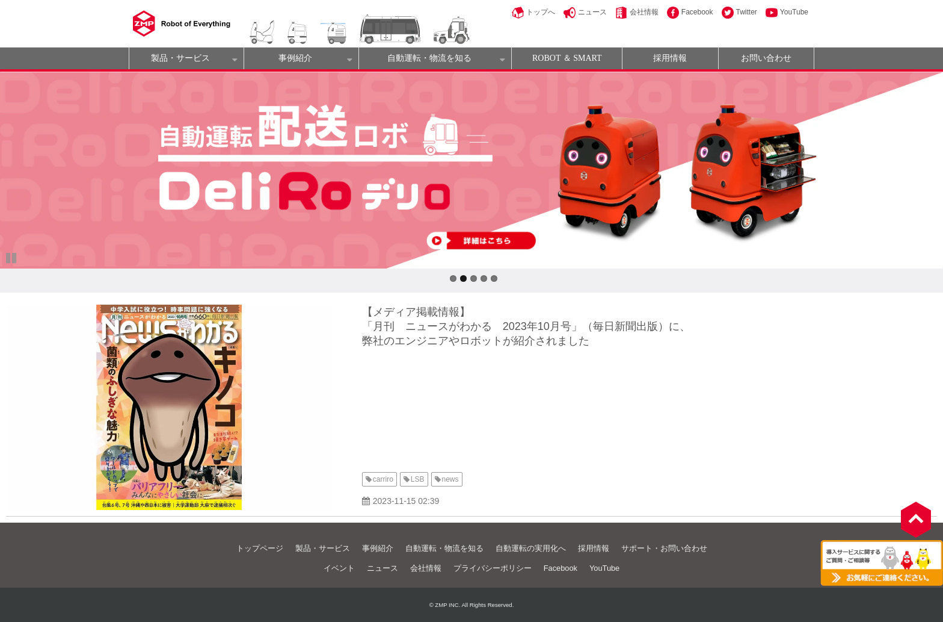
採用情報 (670, 58)
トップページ (259, 548)
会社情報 (644, 12)
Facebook (697, 12)
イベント (339, 568)
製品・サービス (180, 58)
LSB (418, 479)
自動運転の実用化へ (531, 548)
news (450, 479)
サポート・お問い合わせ (664, 548)
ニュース (592, 12)
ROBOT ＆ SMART (567, 58)
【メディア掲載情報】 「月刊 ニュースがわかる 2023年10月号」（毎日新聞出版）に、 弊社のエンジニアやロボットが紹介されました (526, 326)
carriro (383, 479)
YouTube (794, 12)
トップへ (540, 12)
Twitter (746, 12)
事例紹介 (295, 58)
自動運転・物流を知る (429, 58)
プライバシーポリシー (492, 568)
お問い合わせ (766, 58)
